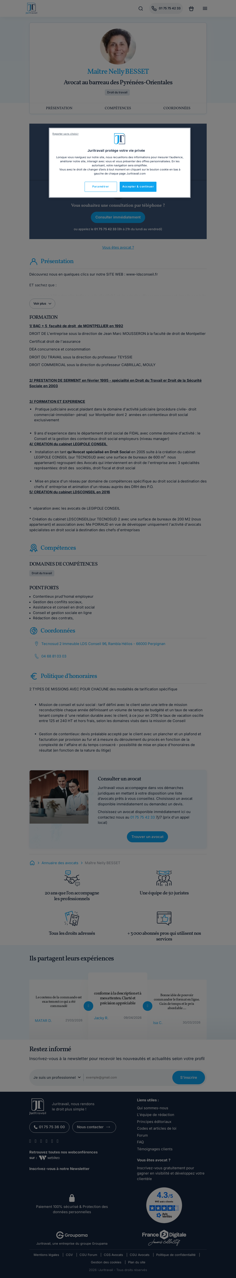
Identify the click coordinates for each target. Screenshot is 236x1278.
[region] (119, 163)
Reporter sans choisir (65, 133)
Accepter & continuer (138, 186)
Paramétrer (100, 186)
